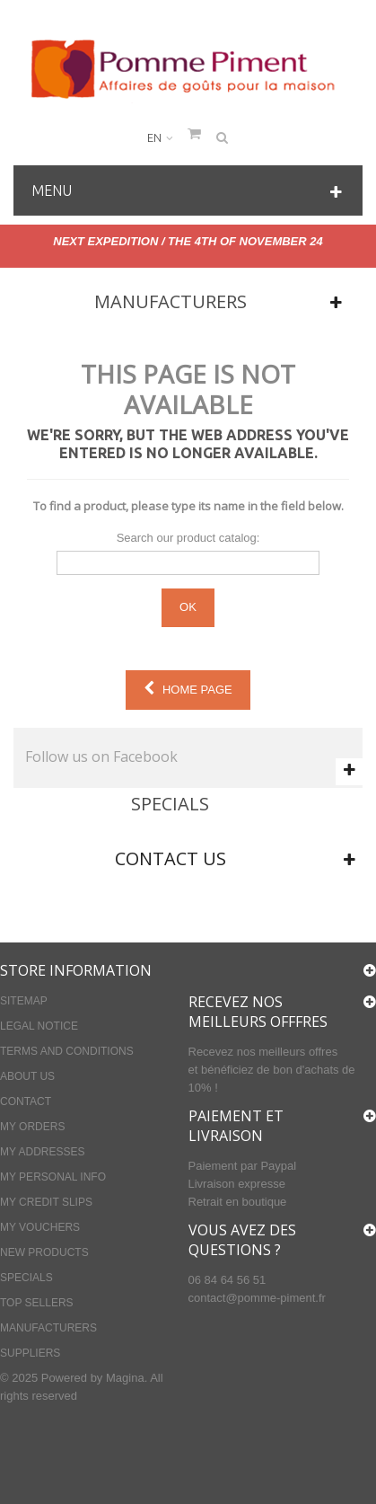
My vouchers (40, 1227)
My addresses (42, 1152)
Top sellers (37, 1302)
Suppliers (30, 1353)
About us (27, 1076)
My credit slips (46, 1202)
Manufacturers (170, 301)
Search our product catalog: (188, 537)
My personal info (53, 1177)
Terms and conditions (67, 1051)
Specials (170, 804)
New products (44, 1252)
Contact (25, 1101)
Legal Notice (39, 1026)
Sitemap (24, 1001)
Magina (125, 1378)
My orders (32, 1126)
